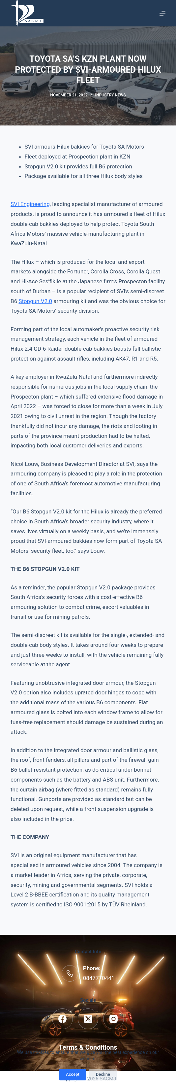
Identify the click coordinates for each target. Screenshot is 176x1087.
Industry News (110, 95)
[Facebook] (62, 1018)
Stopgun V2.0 (35, 301)
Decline (103, 1074)
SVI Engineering (30, 204)
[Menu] (162, 13)
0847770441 (99, 978)
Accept (72, 1074)
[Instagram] (113, 1018)
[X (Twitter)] (88, 1018)
